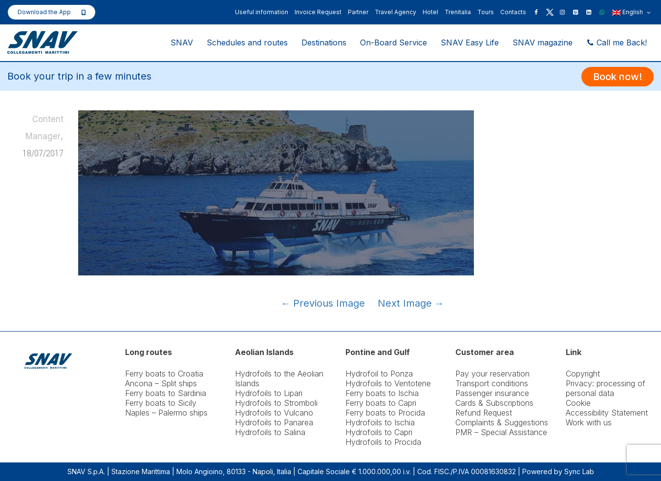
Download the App (44, 12)
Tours (485, 12)
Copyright (583, 373)
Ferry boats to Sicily (160, 403)
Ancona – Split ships (161, 383)
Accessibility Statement (607, 413)
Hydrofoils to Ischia (380, 422)
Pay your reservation (492, 373)
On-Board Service (393, 42)
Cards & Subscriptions (494, 403)
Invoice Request (318, 12)
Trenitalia (458, 12)
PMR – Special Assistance (501, 432)
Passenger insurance (492, 393)
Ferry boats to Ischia (382, 393)
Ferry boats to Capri (380, 403)
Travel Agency (395, 12)
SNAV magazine (542, 42)
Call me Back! (616, 42)
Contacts (513, 12)
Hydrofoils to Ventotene (388, 383)
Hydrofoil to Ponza (379, 373)
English (631, 12)
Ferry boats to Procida (385, 413)
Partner (358, 12)
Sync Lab (579, 471)
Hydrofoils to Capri (378, 432)
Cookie (578, 403)
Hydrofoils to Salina (270, 432)
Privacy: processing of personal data (605, 388)
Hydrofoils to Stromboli (276, 403)
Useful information (261, 12)
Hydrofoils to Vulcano (274, 413)
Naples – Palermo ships (166, 413)
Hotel (430, 12)
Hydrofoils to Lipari (268, 393)
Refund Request (483, 413)
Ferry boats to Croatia (164, 373)
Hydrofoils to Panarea (274, 422)
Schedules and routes (247, 42)
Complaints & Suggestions (501, 422)
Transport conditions (491, 383)
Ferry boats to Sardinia (165, 393)
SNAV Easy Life (470, 42)
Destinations (323, 42)
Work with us (589, 422)
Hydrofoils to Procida (383, 442)
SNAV (182, 42)
